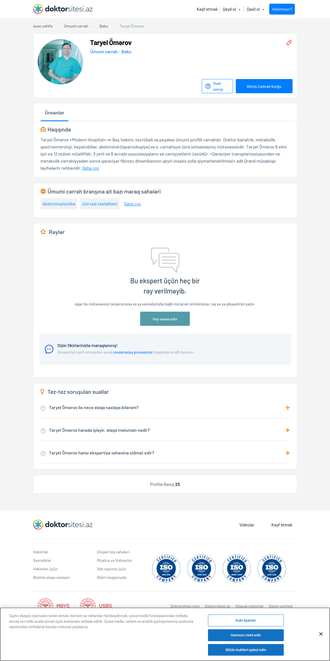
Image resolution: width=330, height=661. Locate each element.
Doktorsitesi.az (217, 605)
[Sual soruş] (217, 86)
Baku (126, 51)
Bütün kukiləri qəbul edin (246, 650)
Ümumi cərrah (104, 51)
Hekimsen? (282, 9)
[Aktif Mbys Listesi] (56, 605)
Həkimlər (41, 551)
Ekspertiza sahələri (113, 551)
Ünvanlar (54, 112)
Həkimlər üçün (45, 568)
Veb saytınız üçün (111, 568)
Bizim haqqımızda (112, 577)
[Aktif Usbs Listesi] (96, 605)
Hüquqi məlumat (250, 605)
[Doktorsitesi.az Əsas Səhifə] (63, 525)
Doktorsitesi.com (185, 605)
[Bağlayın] (321, 635)
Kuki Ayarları (246, 621)
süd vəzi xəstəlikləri (99, 203)
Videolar (246, 524)
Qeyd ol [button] (232, 9)
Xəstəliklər (42, 560)
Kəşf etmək (207, 9)
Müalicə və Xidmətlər (114, 560)
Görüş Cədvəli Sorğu (264, 86)
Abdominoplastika (59, 203)
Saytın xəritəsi (281, 605)
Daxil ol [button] (255, 9)
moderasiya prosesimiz (133, 352)
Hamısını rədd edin (246, 636)
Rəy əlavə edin (165, 318)
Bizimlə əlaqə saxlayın (51, 577)
